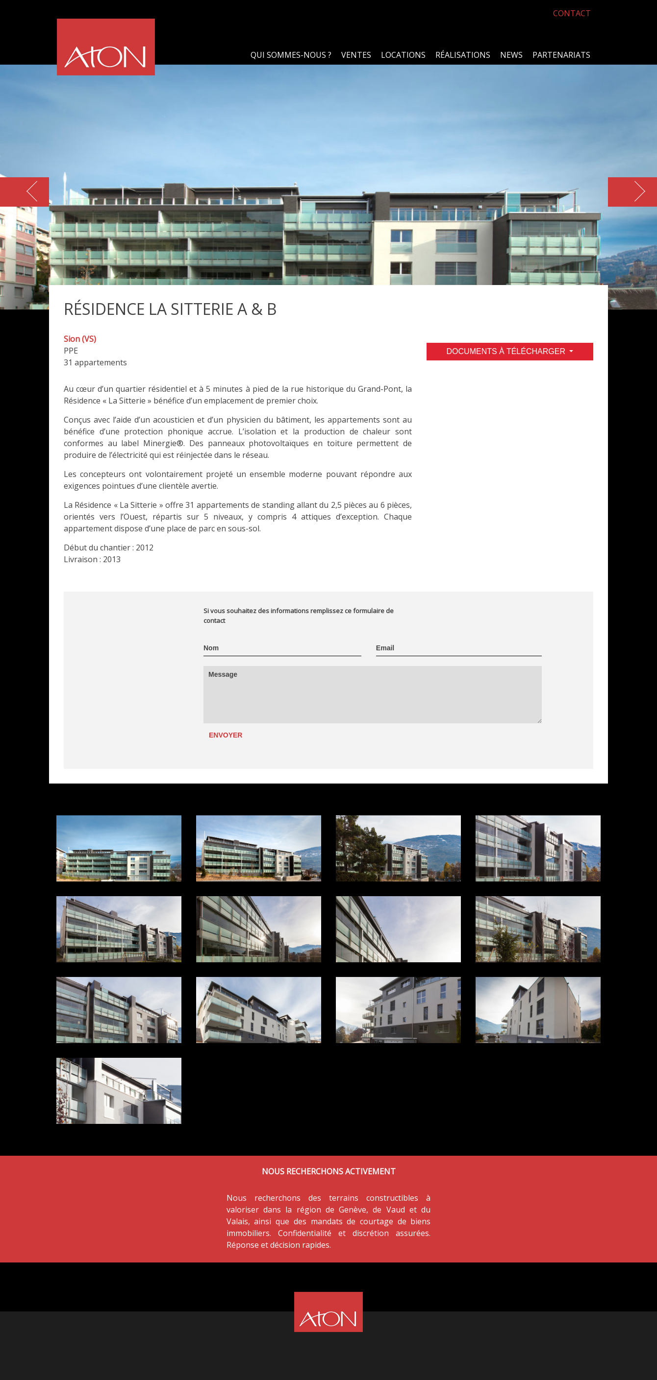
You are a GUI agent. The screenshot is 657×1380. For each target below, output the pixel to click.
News (511, 54)
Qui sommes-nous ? (291, 54)
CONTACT (572, 13)
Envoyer (225, 735)
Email (385, 648)
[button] (632, 192)
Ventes (356, 54)
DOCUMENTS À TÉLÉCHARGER (507, 351)
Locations (403, 54)
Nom (211, 648)
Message (222, 674)
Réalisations (462, 54)
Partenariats (561, 54)
